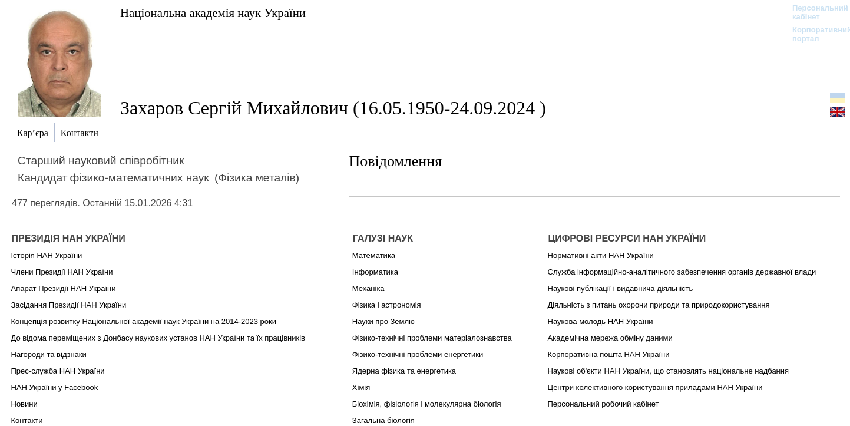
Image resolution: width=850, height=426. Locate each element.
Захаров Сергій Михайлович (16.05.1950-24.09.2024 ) (333, 107)
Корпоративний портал (814, 34)
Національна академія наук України (213, 12)
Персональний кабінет (814, 12)
